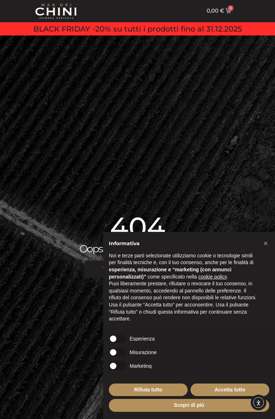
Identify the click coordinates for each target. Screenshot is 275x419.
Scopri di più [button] (189, 405)
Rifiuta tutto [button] (148, 389)
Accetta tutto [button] (229, 389)
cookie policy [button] (212, 277)
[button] (265, 243)
